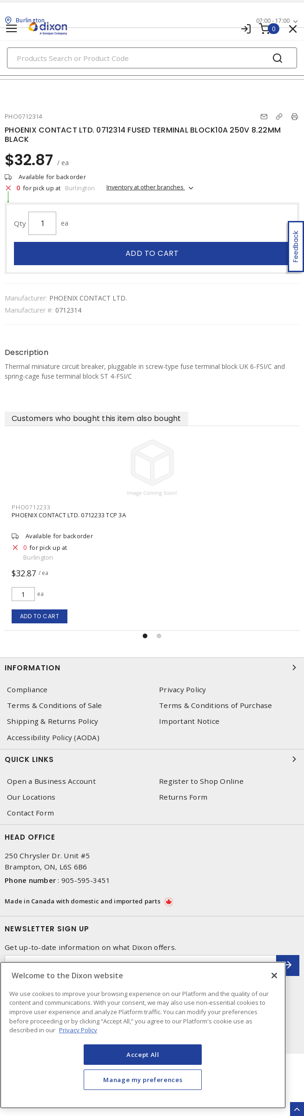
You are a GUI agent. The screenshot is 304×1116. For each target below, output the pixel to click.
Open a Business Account (51, 781)
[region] (143, 1035)
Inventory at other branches (145, 187)
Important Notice (189, 721)
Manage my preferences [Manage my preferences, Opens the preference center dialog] (142, 1080)
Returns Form (183, 797)
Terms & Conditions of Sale (54, 705)
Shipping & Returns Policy (52, 721)
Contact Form (30, 813)
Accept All (142, 1054)
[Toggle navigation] (12, 29)
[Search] (152, 57)
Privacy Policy (182, 689)
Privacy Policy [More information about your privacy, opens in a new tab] (78, 1030)
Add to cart (152, 253)
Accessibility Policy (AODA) (53, 737)
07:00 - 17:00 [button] (273, 21)
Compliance (27, 689)
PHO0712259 (31, 507)
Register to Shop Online (201, 781)
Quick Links (152, 759)
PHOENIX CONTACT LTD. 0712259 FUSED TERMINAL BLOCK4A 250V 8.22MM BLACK (126, 515)
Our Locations (31, 797)
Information (152, 667)
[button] (145, 636)
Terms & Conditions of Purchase (215, 705)
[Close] (274, 975)
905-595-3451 (85, 880)
